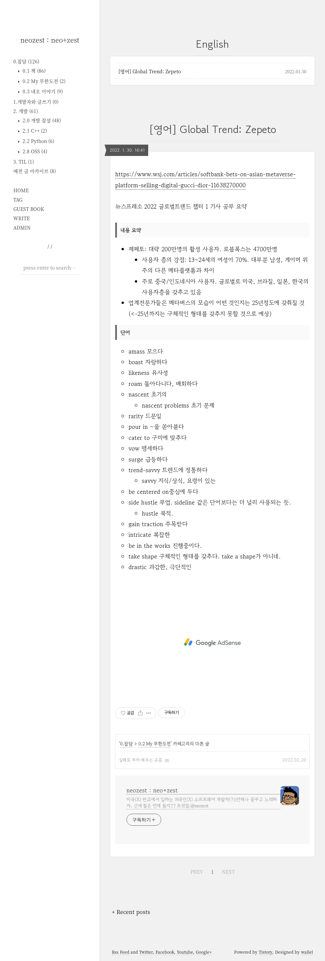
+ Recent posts (131, 912)
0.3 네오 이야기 (42, 91)
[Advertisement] (50, 323)
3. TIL (23, 161)
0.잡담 (26, 61)
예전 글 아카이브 (34, 171)
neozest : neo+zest (49, 40)
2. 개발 (25, 111)
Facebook (165, 952)
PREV (196, 871)
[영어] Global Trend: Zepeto (150, 71)
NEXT (228, 871)
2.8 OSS (34, 151)
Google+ (204, 952)
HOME (21, 190)
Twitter (146, 952)
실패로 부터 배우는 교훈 (140, 760)
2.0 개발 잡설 (41, 120)
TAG (17, 199)
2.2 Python (37, 141)
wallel (307, 952)
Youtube (185, 952)
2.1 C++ (34, 130)
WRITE (21, 218)
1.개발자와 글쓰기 (36, 101)
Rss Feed (120, 952)
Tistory (265, 952)
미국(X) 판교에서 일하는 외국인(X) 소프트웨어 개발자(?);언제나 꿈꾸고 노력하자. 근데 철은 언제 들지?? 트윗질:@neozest (202, 802)
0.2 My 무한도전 (43, 81)
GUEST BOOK (28, 209)
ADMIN (22, 227)
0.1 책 (33, 70)
